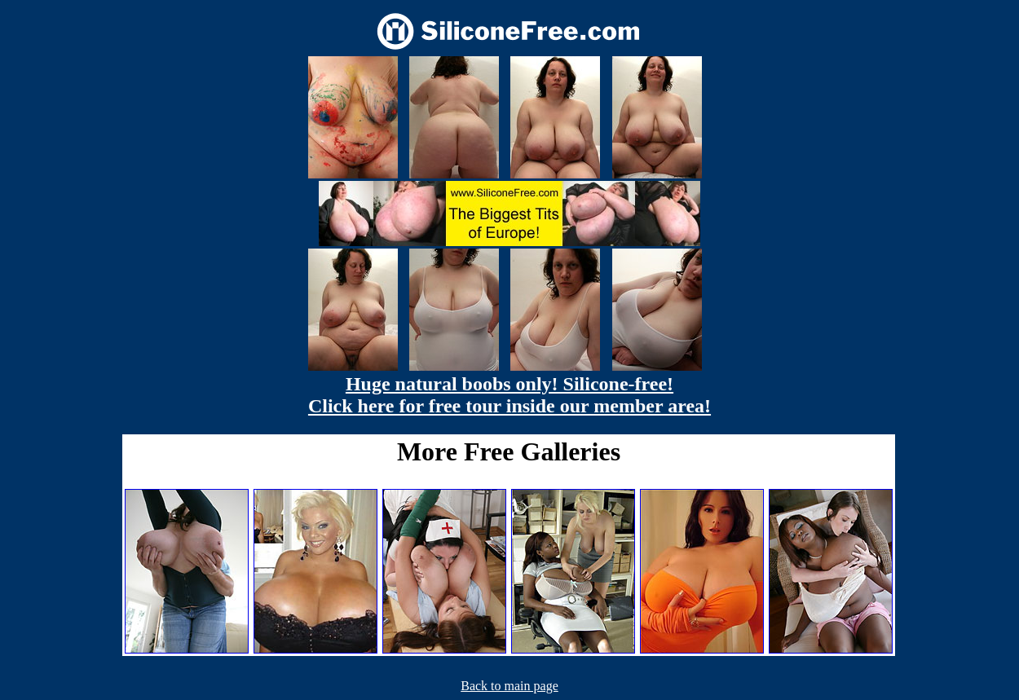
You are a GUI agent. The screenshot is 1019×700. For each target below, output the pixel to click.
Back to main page (509, 686)
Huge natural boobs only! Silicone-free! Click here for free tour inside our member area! (509, 394)
